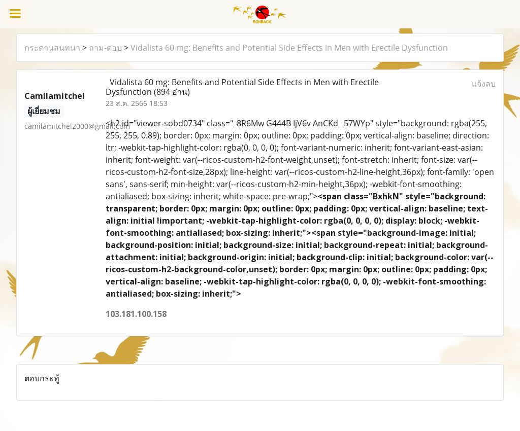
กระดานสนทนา (52, 47)
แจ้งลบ (484, 83)
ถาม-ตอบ (105, 47)
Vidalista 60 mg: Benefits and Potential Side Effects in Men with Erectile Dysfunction (289, 47)
